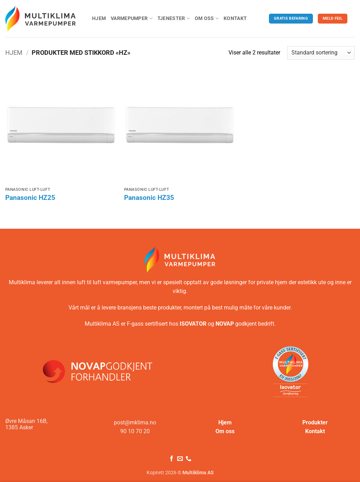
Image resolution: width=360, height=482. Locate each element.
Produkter (315, 422)
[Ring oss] (188, 459)
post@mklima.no (135, 422)
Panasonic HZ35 (149, 198)
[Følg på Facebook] (171, 459)
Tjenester (174, 18)
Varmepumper (132, 18)
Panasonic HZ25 (30, 198)
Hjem (99, 18)
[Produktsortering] (321, 53)
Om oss (207, 18)
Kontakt (235, 18)
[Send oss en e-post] (180, 459)
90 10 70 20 (135, 431)
